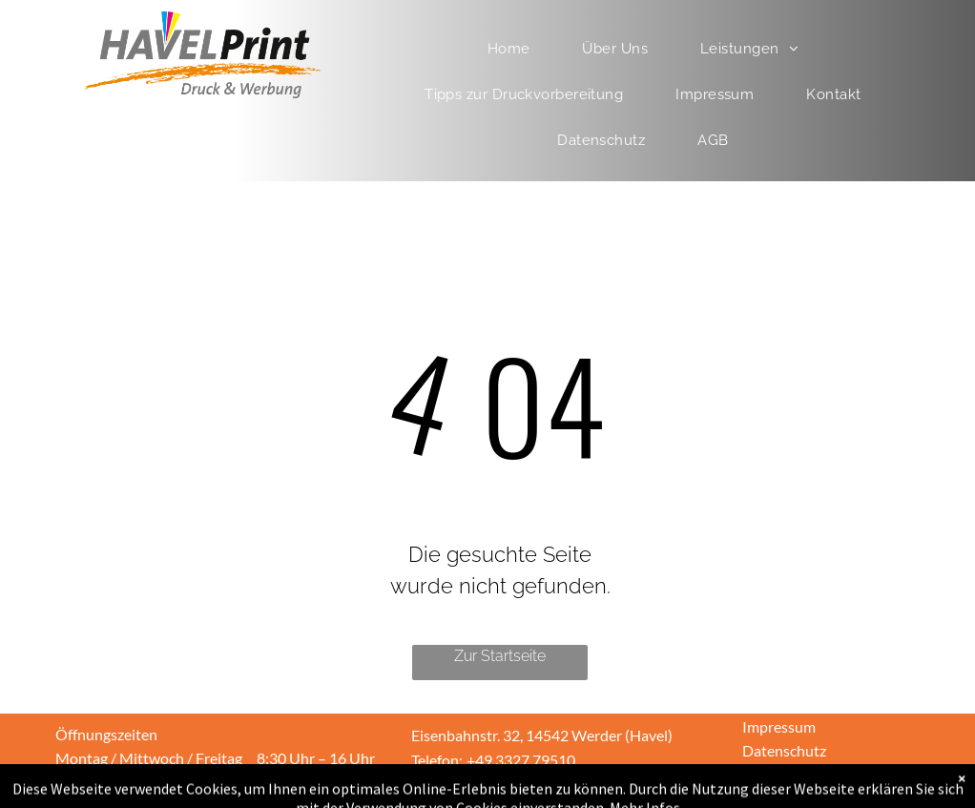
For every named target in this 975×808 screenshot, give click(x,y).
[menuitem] (516, 49)
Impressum (779, 726)
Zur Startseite (500, 656)
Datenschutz (784, 750)
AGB (758, 774)
